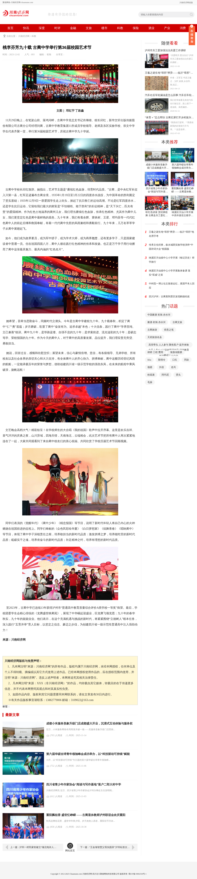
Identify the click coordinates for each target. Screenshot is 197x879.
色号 (173, 367)
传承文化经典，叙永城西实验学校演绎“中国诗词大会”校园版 (171, 247)
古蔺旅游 (152, 329)
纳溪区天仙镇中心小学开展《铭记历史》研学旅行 (171, 259)
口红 (174, 359)
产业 (167, 28)
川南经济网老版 (186, 2)
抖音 (161, 367)
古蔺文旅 (177, 322)
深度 (42, 28)
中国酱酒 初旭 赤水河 (158, 314)
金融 (73, 28)
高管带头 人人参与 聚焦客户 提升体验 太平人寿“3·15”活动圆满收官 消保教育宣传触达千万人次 (168, 349)
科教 (120, 28)
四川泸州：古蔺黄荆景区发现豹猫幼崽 (169, 296)
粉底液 (151, 374)
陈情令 (161, 359)
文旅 (89, 28)
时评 (57, 28)
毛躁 (149, 382)
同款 (186, 359)
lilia (149, 359)
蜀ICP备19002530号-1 (137, 874)
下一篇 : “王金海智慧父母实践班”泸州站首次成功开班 (108, 847)
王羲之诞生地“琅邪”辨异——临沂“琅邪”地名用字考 (171, 234)
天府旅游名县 (154, 337)
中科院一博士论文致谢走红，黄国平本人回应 (171, 285)
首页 (10, 28)
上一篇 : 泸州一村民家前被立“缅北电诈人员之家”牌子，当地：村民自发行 (34, 847)
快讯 (26, 28)
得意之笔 (169, 329)
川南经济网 (23, 36)
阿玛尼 (165, 374)
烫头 (178, 374)
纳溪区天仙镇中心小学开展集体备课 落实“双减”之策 (169, 272)
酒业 (151, 28)
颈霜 (149, 367)
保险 (136, 28)
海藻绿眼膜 (176, 352)
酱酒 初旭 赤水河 (156, 322)
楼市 (104, 28)
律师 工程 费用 (155, 352)
